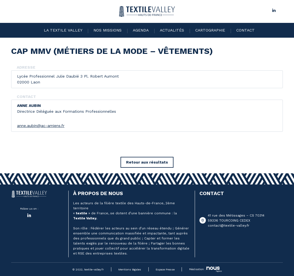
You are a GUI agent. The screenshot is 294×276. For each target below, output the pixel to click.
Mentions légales (129, 269)
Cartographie (210, 30)
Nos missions (107, 30)
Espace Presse (165, 269)
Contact (245, 30)
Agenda (141, 30)
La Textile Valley (63, 30)
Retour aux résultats (147, 162)
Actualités (172, 30)
